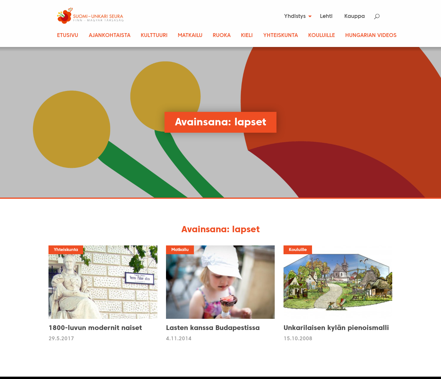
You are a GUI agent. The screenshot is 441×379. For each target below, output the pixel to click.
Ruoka (222, 35)
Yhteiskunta (280, 35)
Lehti (326, 16)
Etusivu (67, 35)
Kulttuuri (154, 35)
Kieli (247, 35)
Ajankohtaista (109, 35)
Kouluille (321, 35)
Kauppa (354, 16)
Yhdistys (295, 16)
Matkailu (190, 35)
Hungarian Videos (371, 35)
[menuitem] (296, 16)
